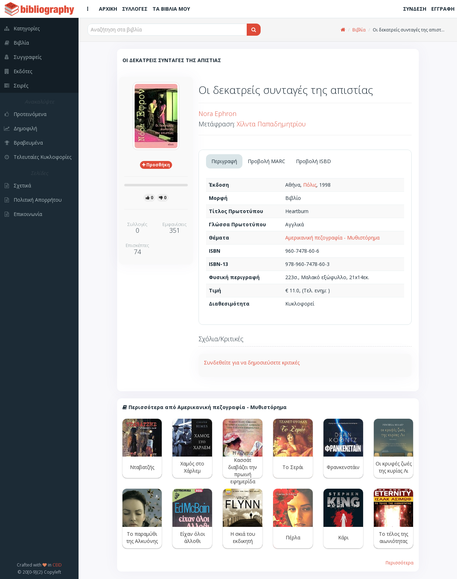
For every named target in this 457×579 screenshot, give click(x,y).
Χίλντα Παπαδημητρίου (271, 124)
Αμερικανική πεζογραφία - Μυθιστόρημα (332, 237)
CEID (57, 565)
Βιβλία (359, 30)
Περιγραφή (224, 161)
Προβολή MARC (266, 161)
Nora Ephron (217, 113)
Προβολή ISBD (313, 161)
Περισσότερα (399, 562)
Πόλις (309, 184)
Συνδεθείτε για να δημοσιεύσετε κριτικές (252, 362)
